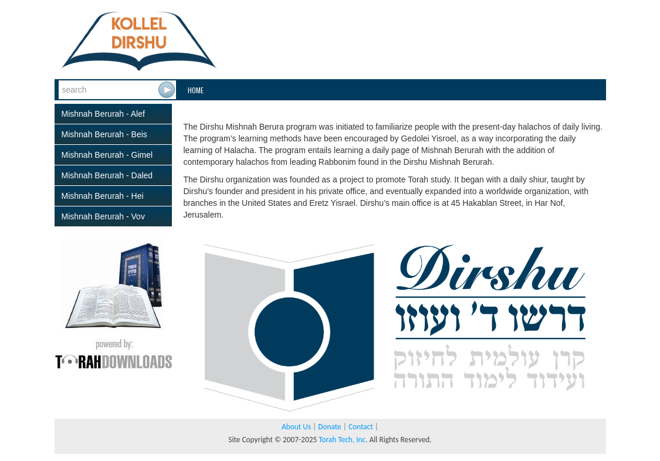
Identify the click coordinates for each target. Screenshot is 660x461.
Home (196, 90)
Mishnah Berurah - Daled (107, 175)
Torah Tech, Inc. (343, 440)
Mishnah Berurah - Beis (104, 134)
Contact (360, 427)
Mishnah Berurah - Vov (103, 216)
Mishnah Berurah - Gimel (107, 155)
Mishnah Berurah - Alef (103, 113)
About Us (296, 427)
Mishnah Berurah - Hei (103, 196)
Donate (329, 427)
